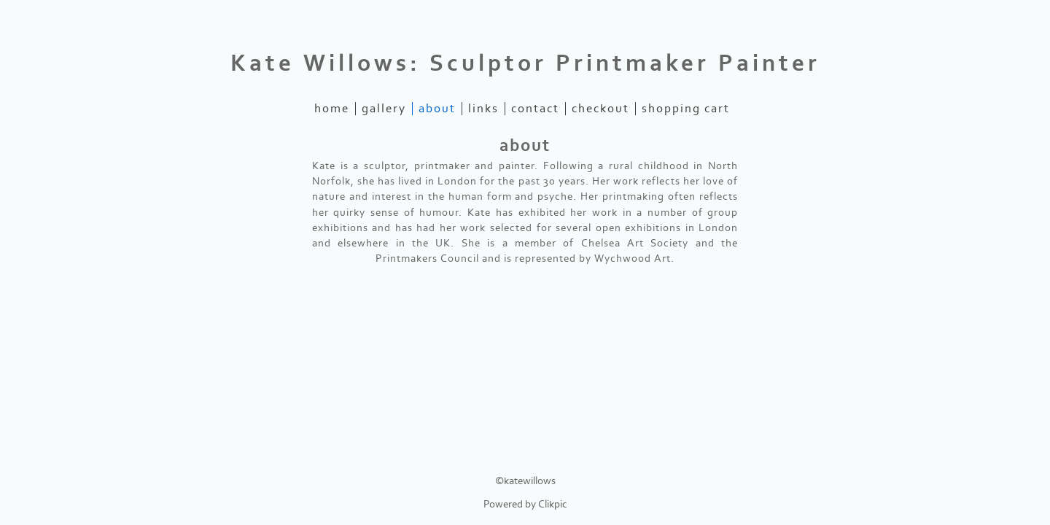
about (437, 108)
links (483, 108)
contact (535, 108)
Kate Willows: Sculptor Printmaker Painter (525, 63)
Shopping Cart (686, 108)
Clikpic (552, 504)
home (331, 108)
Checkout (600, 108)
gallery (384, 108)
